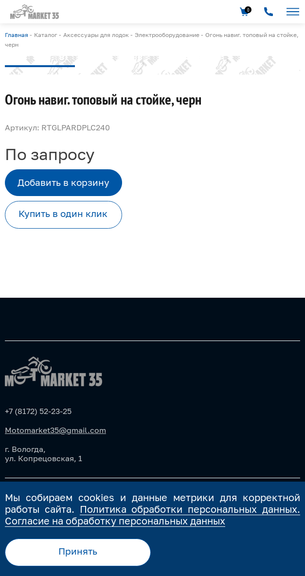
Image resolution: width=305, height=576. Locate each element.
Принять (77, 551)
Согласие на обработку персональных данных (115, 520)
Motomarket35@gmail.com (55, 430)
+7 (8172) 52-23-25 (38, 411)
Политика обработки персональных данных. (190, 509)
